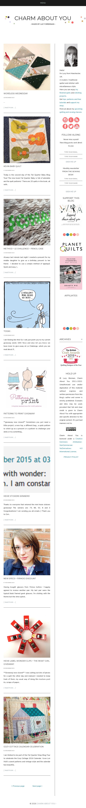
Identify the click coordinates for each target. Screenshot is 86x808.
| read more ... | (10, 107)
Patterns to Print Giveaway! (19, 414)
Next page (37, 786)
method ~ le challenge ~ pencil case (23, 249)
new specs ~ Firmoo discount (20, 578)
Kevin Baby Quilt (12, 166)
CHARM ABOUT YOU (43, 18)
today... (7, 331)
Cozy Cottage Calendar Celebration (24, 747)
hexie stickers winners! (17, 496)
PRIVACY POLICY (71, 457)
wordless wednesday (16, 93)
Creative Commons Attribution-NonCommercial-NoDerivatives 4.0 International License (71, 445)
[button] (43, 3)
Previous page (18, 786)
